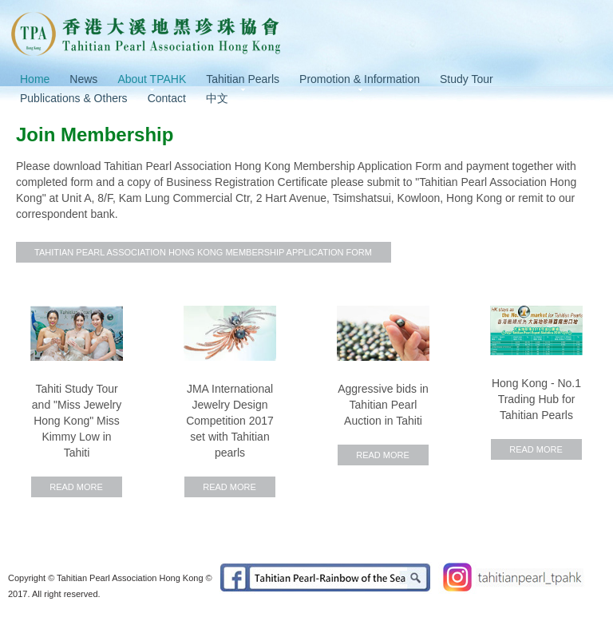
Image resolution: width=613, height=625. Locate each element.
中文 (217, 98)
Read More (76, 487)
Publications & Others (74, 98)
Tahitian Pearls (242, 79)
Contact (167, 98)
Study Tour (466, 79)
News (83, 79)
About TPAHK (151, 79)
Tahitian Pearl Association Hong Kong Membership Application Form (203, 252)
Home (34, 79)
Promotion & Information (359, 79)
